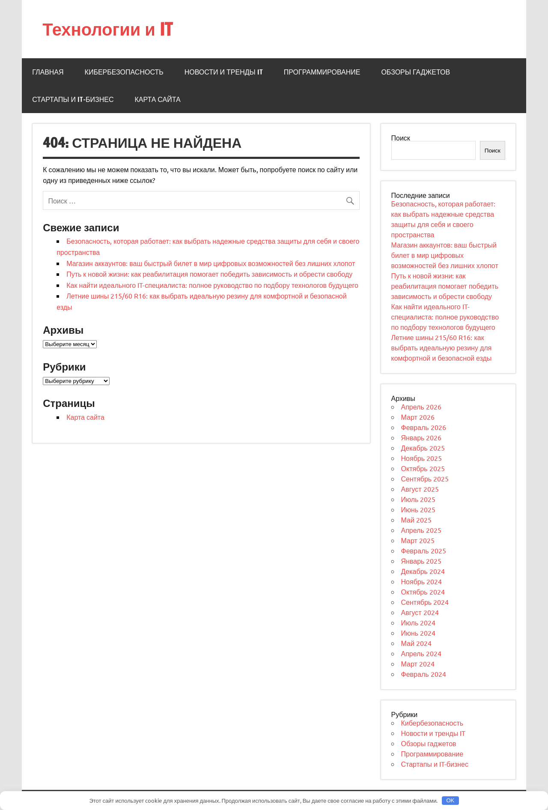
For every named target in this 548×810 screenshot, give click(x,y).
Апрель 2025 (421, 530)
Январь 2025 (421, 560)
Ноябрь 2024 (421, 581)
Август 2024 (420, 612)
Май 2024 (416, 643)
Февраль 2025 (423, 550)
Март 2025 (418, 540)
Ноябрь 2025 (421, 458)
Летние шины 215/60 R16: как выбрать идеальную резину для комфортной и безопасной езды (441, 347)
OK (450, 800)
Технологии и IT (107, 29)
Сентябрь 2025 (425, 478)
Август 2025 (420, 488)
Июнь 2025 (418, 509)
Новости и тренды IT (224, 72)
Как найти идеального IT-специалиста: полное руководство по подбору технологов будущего (212, 285)
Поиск (400, 137)
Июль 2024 (418, 622)
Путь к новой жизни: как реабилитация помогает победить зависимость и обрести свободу (209, 273)
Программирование (322, 72)
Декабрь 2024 (423, 571)
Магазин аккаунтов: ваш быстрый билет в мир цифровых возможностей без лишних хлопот (210, 263)
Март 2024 (418, 663)
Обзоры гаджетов (415, 72)
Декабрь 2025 (423, 447)
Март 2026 (418, 416)
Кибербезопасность (124, 72)
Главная (47, 72)
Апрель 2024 (421, 653)
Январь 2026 (421, 437)
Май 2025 (416, 519)
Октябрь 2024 (423, 591)
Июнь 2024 (418, 632)
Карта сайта (157, 99)
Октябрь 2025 (423, 468)
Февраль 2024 (423, 674)
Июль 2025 (418, 499)
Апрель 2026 (421, 406)
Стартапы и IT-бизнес (72, 99)
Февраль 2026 (423, 427)
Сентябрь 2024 (425, 602)
